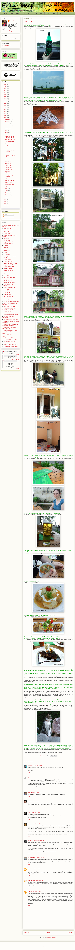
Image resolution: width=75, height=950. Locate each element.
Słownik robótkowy (8, 296)
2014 (5, 109)
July (6, 130)
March (7, 192)
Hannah (29, 823)
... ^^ (6, 153)
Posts (5, 214)
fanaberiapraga (31, 840)
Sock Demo (6, 275)
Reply (29, 772)
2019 (5, 99)
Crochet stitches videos (9, 298)
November (8, 121)
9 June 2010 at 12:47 (36, 801)
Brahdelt (12, 21)
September (8, 126)
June (6, 132)
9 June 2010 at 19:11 (40, 857)
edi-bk (29, 868)
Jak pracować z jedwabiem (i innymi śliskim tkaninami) (10, 325)
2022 (5, 92)
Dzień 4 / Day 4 (8, 163)
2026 (5, 84)
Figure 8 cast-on (8, 268)
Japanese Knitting (8, 228)
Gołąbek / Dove (9, 146)
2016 (5, 105)
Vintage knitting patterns (9, 282)
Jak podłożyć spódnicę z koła (11, 319)
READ (17, 13)
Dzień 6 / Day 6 (8, 159)
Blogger (45, 946)
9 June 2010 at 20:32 (35, 868)
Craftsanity (6, 245)
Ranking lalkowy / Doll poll (9, 175)
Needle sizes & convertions (10, 263)
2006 (5, 206)
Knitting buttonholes (8, 261)
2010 (5, 117)
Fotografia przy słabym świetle (11, 346)
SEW (29, 13)
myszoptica (30, 777)
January (7, 197)
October (7, 123)
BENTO (54, 13)
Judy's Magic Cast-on (9, 230)
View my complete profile (8, 31)
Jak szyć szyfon (7, 311)
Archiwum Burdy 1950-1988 (10, 339)
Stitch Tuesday (7, 240)
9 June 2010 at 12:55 (35, 812)
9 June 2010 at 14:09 (39, 840)
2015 (5, 107)
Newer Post (27, 932)
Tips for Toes (7, 273)
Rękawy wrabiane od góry (10, 256)
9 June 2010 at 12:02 (38, 777)
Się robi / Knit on (9, 143)
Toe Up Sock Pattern (9, 266)
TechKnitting (7, 238)
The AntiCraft (7, 254)
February (7, 194)
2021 (5, 94)
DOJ (60, 13)
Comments (6, 217)
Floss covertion (7, 292)
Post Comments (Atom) (51, 937)
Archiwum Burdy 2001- (9, 341)
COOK (23, 13)
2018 (5, 101)
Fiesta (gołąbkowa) (9, 141)
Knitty (5, 252)
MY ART (11, 13)
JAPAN (41, 13)
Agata (29, 812)
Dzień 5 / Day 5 (8, 161)
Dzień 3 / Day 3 (8, 165)
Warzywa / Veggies (9, 180)
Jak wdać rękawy (8, 312)
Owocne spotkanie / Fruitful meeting (10, 137)
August (7, 128)
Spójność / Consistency (8, 172)
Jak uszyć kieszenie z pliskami (11, 330)
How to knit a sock (8, 270)
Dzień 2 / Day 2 (8, 167)
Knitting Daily (7, 233)
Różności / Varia (9, 148)
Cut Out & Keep (7, 249)
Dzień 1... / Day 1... (9, 169)
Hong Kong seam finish (9, 306)
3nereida (30, 792)
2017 (5, 103)
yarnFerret (30, 765)
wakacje (29, 758)
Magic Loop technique (9, 265)
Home (5, 13)
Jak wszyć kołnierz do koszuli (11, 314)
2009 (5, 199)
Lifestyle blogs (7, 294)
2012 (5, 113)
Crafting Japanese (8, 243)
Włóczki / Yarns (8, 182)
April (6, 190)
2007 (5, 204)
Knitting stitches (7, 259)
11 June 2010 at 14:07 (39, 880)
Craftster (6, 247)
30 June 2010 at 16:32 (36, 891)
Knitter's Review (8, 231)
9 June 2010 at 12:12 (36, 792)
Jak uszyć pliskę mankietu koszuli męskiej (9, 328)
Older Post (70, 932)
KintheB (48, 13)
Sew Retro (6, 257)
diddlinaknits (31, 880)
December (8, 119)
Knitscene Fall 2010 (10, 139)
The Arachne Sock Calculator (11, 272)
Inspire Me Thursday (9, 242)
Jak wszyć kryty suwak (9, 299)
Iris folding (6, 289)
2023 (5, 90)
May (6, 188)
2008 (5, 201)
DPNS (5, 279)
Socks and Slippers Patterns (10, 277)
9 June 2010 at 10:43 (37, 765)
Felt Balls (6, 291)
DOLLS (35, 13)
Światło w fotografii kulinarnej (11, 344)
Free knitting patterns (9, 280)
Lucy (6, 178)
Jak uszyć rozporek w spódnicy (11, 301)
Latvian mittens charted (9, 287)
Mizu (6, 134)
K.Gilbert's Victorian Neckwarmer (7, 285)
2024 (5, 88)
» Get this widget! (15, 354)
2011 (5, 115)
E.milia (29, 891)
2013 (5, 111)
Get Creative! (7, 250)
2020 (5, 96)
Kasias (29, 801)
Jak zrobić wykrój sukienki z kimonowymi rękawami (9, 308)
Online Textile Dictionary (9, 338)
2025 (5, 86)
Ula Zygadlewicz (31, 857)
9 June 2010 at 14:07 (36, 823)
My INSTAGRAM (6, 45)
